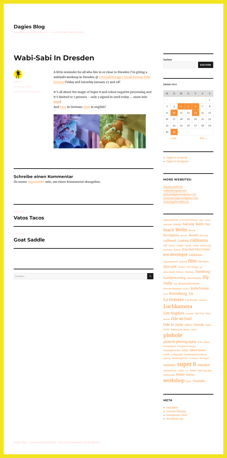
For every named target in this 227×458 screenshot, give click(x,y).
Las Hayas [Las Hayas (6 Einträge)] (191, 299)
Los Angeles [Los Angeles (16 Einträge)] (173, 313)
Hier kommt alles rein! (26, 91)
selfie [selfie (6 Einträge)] (185, 350)
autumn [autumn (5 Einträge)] (167, 224)
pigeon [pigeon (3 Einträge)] (194, 330)
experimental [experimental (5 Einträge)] (170, 261)
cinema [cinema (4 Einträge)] (179, 245)
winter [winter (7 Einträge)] (190, 374)
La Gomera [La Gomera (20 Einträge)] (173, 299)
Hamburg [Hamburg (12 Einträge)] (202, 272)
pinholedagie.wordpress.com (179, 194)
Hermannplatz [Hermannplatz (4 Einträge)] (194, 278)
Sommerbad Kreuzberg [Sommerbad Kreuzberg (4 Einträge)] (195, 354)
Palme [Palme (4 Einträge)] (208, 325)
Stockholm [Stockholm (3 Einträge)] (193, 358)
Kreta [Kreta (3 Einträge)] (165, 294)
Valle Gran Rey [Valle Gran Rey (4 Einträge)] (205, 370)
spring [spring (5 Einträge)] (166, 358)
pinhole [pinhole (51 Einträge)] (172, 335)
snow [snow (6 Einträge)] (166, 354)
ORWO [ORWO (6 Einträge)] (188, 325)
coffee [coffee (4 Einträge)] (196, 245)
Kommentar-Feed (176, 415)
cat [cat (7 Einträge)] (165, 245)
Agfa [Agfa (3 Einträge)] (201, 220)
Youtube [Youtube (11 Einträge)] (199, 381)
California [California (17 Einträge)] (199, 240)
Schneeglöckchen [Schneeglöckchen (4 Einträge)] (171, 350)
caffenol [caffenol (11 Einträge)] (169, 241)
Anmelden (172, 407)
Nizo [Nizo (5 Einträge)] (208, 313)
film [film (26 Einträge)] (192, 261)
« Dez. (173, 138)
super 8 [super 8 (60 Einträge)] (186, 364)
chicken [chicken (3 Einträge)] (171, 246)
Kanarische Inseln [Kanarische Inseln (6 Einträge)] (189, 283)
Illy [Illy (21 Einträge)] (206, 277)
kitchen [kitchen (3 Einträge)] (186, 289)
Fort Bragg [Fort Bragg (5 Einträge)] (192, 267)
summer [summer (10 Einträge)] (169, 365)
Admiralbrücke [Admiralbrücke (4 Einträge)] (170, 220)
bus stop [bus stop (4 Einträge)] (204, 235)
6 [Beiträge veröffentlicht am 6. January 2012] (195, 106)
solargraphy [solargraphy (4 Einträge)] (177, 354)
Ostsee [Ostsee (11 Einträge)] (199, 325)
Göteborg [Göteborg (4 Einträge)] (189, 272)
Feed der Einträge (176, 411)
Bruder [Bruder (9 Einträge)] (193, 235)
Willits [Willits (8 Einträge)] (180, 374)
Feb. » (203, 138)
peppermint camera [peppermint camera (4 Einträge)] (180, 329)
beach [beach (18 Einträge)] (168, 230)
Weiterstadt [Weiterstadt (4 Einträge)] (169, 375)
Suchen (167, 59)
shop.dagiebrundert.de (176, 201)
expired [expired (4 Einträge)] (183, 261)
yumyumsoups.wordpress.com (180, 198)
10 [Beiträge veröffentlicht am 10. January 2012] (174, 112)
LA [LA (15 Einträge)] (191, 293)
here (57, 102)
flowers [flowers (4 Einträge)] (181, 267)
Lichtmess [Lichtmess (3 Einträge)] (203, 300)
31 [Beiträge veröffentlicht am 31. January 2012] (174, 131)
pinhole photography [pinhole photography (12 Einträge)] (179, 342)
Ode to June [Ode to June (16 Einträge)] (173, 324)
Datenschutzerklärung (43, 442)
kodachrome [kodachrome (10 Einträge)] (200, 288)
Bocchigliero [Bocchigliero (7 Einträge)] (171, 235)
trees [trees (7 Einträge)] (193, 370)
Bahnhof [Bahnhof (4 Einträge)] (177, 224)
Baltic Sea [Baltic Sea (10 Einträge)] (203, 224)
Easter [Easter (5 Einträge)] (177, 249)
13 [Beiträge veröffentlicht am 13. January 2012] (195, 112)
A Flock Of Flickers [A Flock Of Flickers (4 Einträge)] (188, 220)
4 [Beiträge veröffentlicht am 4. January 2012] (181, 106)
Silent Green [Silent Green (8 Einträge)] (198, 350)
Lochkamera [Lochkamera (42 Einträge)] (177, 306)
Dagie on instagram (177, 161)
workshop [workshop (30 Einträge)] (173, 380)
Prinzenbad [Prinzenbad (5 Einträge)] (169, 346)
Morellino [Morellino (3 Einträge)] (190, 314)
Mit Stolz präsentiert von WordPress (79, 442)
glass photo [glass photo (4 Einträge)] (169, 272)
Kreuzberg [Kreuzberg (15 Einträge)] (178, 293)
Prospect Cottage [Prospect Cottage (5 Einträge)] (186, 346)
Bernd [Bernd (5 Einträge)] (192, 230)
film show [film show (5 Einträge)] (203, 261)
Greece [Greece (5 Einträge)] (180, 272)
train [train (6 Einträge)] (181, 370)
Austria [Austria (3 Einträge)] (208, 220)
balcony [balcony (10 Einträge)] (188, 224)
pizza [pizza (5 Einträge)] (206, 342)
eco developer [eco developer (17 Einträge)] (175, 254)
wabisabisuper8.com (175, 190)
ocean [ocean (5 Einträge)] (166, 319)
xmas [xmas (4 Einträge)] (188, 381)
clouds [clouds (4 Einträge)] (188, 245)
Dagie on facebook (176, 157)
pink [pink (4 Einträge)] (200, 342)
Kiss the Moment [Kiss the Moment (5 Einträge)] (172, 288)
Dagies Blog (29, 27)
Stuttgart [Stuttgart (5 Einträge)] (204, 358)
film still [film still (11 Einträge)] (169, 267)
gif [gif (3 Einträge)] (201, 267)
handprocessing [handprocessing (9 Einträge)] (174, 277)
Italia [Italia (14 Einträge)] (167, 283)
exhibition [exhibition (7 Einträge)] (195, 255)
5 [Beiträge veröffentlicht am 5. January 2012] (188, 106)
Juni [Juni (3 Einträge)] (175, 284)
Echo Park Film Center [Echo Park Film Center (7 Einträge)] (196, 249)
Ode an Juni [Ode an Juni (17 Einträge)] (181, 318)
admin (17, 81)
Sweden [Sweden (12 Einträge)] (204, 365)
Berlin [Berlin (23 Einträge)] (181, 229)
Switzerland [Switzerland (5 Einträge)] (169, 370)
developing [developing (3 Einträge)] (167, 250)
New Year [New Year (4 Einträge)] (199, 313)
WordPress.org (174, 418)
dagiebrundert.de (173, 186)
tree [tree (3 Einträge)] (186, 371)
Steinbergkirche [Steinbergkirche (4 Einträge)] (179, 358)
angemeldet (36, 181)
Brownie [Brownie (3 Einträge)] (184, 236)
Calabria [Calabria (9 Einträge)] (183, 240)
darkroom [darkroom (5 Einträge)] (205, 245)
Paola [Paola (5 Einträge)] (166, 329)
